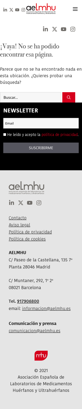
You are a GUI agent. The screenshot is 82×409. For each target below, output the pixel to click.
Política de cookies (27, 239)
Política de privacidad (30, 232)
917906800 (28, 301)
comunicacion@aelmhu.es (34, 331)
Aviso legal (19, 225)
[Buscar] (68, 97)
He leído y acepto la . (43, 134)
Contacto (17, 218)
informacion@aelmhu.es (46, 308)
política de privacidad (60, 134)
